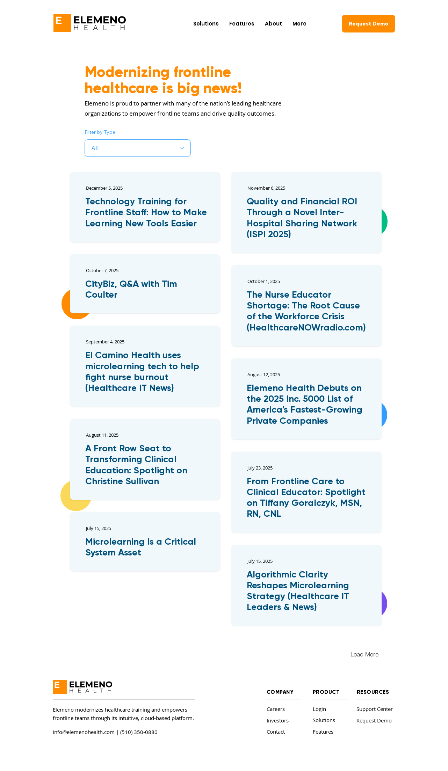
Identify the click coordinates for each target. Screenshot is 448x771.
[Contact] (282, 732)
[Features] (329, 732)
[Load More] (364, 654)
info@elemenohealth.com (84, 731)
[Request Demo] (368, 23)
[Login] (327, 709)
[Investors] (282, 721)
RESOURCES (373, 692)
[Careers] (282, 709)
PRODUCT (326, 692)
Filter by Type (100, 132)
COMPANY (280, 692)
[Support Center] (376, 709)
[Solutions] (329, 720)
